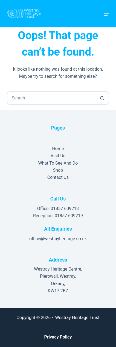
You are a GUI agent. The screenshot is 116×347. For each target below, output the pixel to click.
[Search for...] (51, 98)
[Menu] (106, 13)
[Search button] (102, 98)
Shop (58, 170)
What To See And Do (58, 163)
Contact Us (58, 177)
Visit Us (58, 155)
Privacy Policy (58, 337)
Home (58, 148)
